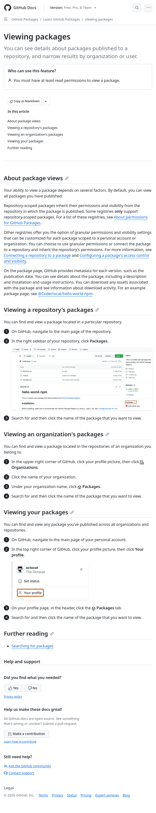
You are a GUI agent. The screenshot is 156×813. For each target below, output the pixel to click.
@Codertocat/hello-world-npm (65, 293)
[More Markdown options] (46, 101)
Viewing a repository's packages (51, 310)
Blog (126, 795)
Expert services (107, 795)
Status (72, 795)
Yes (13, 688)
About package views (36, 178)
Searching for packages (32, 646)
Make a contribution (26, 733)
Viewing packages (99, 19)
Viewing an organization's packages (56, 434)
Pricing (86, 795)
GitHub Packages (24, 19)
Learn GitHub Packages (61, 19)
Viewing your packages (39, 512)
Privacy (57, 795)
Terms (43, 795)
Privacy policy (13, 697)
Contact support (19, 773)
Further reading (29, 633)
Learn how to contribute (20, 742)
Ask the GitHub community (27, 766)
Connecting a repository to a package (37, 255)
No (32, 688)
